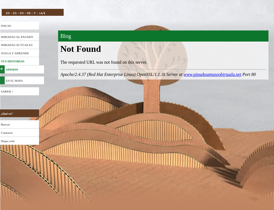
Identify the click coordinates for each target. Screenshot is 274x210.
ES (15, 13)
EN (22, 13)
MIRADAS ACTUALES (17, 45)
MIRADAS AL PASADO (17, 37)
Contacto (7, 132)
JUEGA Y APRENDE (15, 53)
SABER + (7, 91)
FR (28, 13)
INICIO (6, 25)
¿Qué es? (6, 113)
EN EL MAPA (14, 80)
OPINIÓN (12, 69)
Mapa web (7, 141)
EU (8, 13)
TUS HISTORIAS (12, 61)
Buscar (5, 124)
